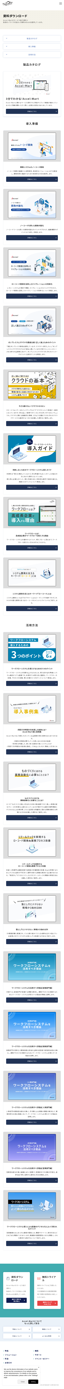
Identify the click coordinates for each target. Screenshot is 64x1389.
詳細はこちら (32, 111)
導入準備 (32, 46)
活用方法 (32, 54)
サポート (38, 1355)
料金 (7, 1359)
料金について (17, 1336)
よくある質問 (46, 1336)
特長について (17, 1329)
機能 (37, 1351)
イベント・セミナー (42, 1359)
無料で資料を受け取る (16, 1300)
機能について (46, 1329)
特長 (7, 1351)
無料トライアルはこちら (47, 1303)
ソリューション (11, 1355)
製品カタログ (32, 38)
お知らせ (8, 1363)
